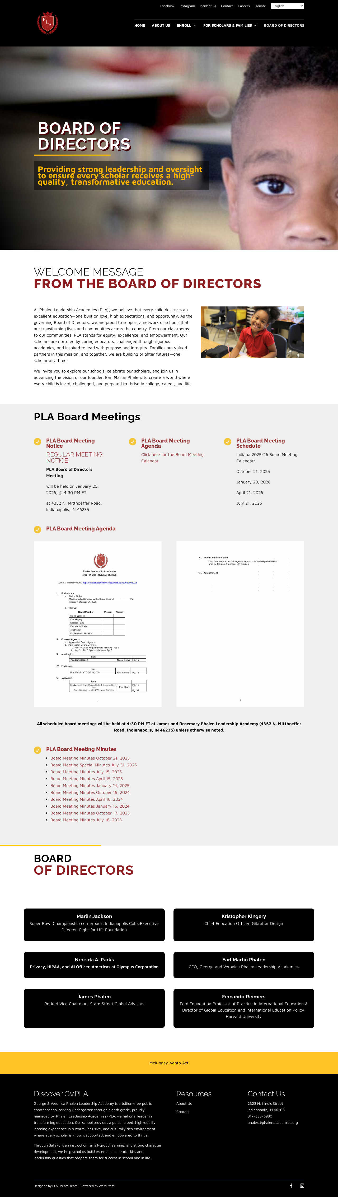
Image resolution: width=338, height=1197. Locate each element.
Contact (227, 6)
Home (139, 25)
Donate (260, 6)
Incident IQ (208, 6)
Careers (244, 6)
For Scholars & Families (227, 25)
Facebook (167, 6)
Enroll (184, 25)
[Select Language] (287, 6)
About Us (161, 25)
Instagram (187, 6)
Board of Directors (284, 25)
